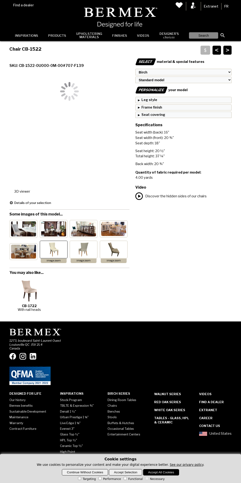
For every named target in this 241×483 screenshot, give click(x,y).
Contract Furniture (22, 428)
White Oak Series (169, 410)
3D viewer (22, 191)
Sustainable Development (27, 411)
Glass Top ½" (69, 434)
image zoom (54, 260)
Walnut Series (167, 394)
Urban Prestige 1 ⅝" (74, 417)
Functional (133, 479)
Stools (112, 417)
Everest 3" (67, 428)
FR (226, 6)
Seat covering (153, 115)
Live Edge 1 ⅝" (70, 423)
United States (215, 434)
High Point (67, 452)
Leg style (149, 100)
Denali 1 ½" (68, 411)
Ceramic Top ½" (71, 446)
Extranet (211, 6)
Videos (143, 35)
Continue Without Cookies (85, 472)
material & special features (169, 62)
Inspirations (26, 35)
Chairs (112, 405)
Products (57, 35)
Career (206, 418)
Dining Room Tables (122, 400)
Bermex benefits (21, 405)
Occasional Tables (121, 428)
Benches (114, 411)
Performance (109, 479)
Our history (17, 400)
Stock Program (71, 400)
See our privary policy (186, 465)
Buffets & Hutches (121, 423)
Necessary (155, 479)
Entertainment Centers (124, 434)
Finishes (119, 35)
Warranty (16, 423)
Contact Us (209, 426)
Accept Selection (125, 472)
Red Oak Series (167, 402)
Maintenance (18, 417)
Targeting (86, 479)
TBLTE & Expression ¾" (77, 405)
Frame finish (151, 107)
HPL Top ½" (68, 440)
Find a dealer (23, 5)
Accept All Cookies (161, 472)
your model (161, 90)
